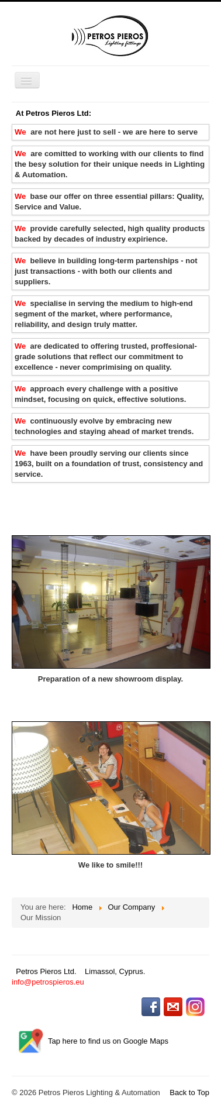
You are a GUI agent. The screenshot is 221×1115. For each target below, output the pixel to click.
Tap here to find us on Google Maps (108, 1041)
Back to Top (189, 1092)
